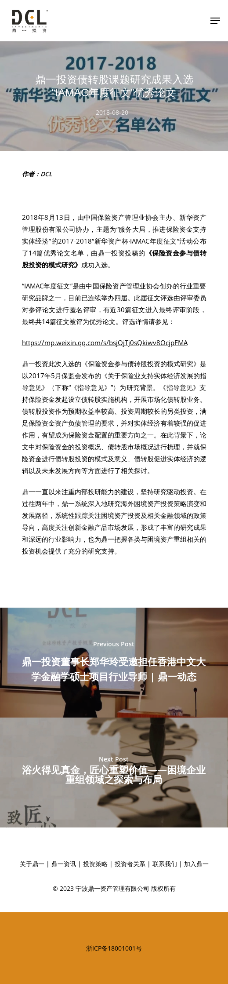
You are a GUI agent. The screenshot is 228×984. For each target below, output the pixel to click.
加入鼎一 (196, 864)
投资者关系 (130, 864)
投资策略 (95, 864)
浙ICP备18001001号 (114, 948)
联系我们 (164, 864)
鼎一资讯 (63, 864)
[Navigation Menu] (215, 20)
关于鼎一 (32, 864)
